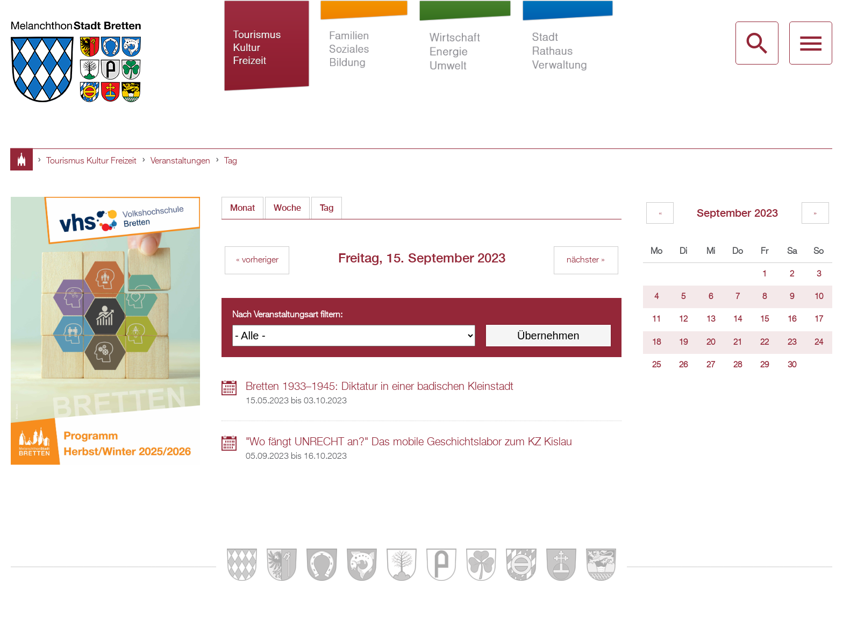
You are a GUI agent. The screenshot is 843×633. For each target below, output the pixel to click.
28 (737, 365)
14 (737, 319)
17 (819, 319)
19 (683, 342)
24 (819, 342)
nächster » (586, 260)
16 (792, 319)
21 (737, 342)
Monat (242, 208)
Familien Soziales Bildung (364, 58)
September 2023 (737, 213)
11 (656, 319)
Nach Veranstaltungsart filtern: (287, 315)
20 (710, 342)
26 (683, 365)
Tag (230, 161)
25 (656, 365)
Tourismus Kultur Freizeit (267, 58)
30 (792, 365)
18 (656, 342)
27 (710, 365)
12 (683, 319)
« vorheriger (257, 260)
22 (764, 342)
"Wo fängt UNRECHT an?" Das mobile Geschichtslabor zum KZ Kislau (409, 442)
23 (792, 342)
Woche (287, 208)
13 (710, 319)
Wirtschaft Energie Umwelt (465, 58)
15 (764, 319)
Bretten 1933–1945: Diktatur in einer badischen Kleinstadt (379, 386)
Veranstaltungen (180, 161)
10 (819, 297)
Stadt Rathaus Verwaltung (567, 58)
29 (764, 365)
